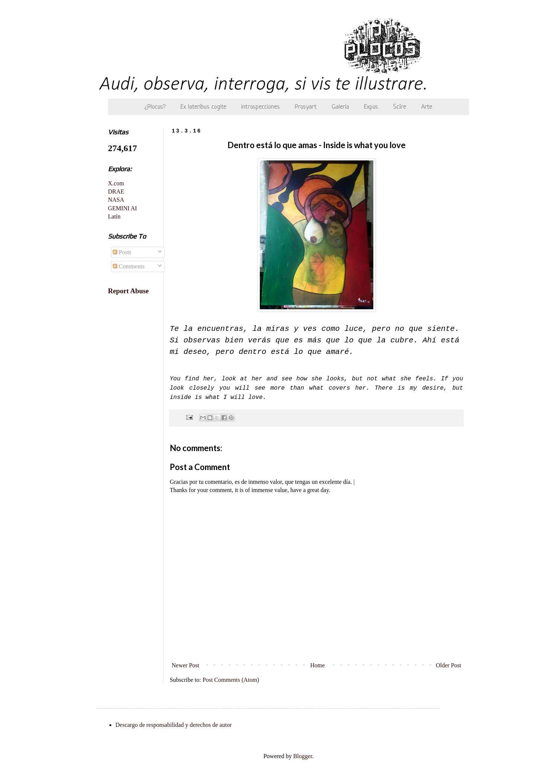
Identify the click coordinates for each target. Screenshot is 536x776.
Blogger (302, 756)
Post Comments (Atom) (230, 680)
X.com (116, 183)
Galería (340, 107)
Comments (128, 266)
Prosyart (306, 107)
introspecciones (260, 107)
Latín (114, 216)
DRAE (116, 191)
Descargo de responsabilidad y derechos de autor (173, 725)
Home (317, 665)
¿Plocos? (155, 107)
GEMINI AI (122, 208)
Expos (371, 107)
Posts (122, 252)
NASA (116, 200)
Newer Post (185, 665)
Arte (426, 107)
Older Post (448, 665)
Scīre (399, 107)
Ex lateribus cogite (203, 107)
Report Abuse (128, 291)
